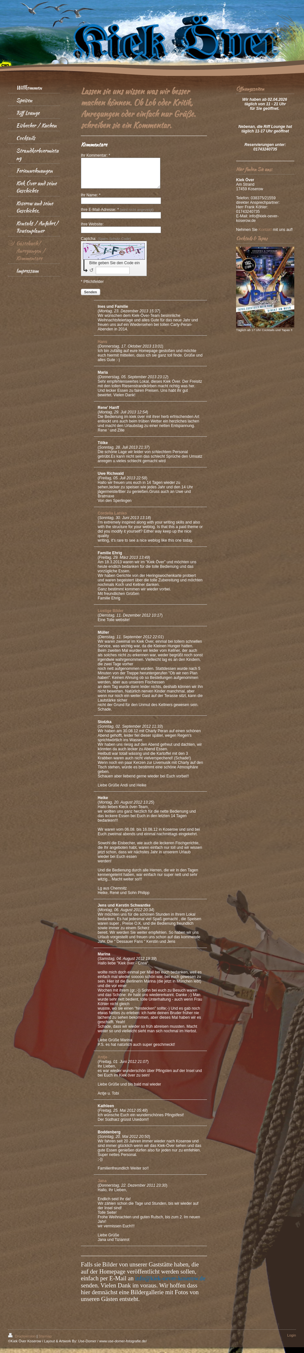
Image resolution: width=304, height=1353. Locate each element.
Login (291, 1341)
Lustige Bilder (111, 616)
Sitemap (44, 1342)
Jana (102, 1186)
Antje (102, 1063)
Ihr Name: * (91, 201)
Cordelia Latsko (112, 519)
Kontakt (265, 229)
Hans (102, 347)
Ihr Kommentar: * (95, 155)
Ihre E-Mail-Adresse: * (117, 215)
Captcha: (106, 244)
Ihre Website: (92, 230)
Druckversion (22, 1342)
